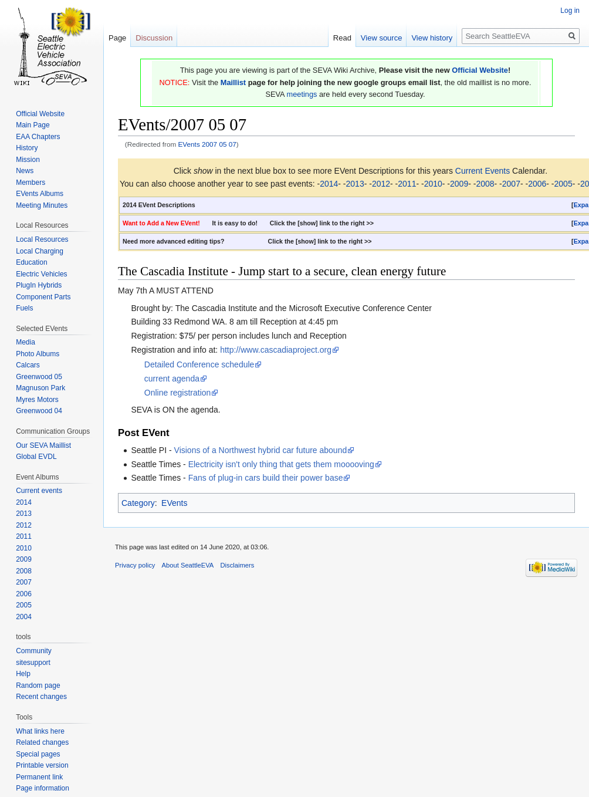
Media (25, 342)
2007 (511, 183)
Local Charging (39, 251)
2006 (537, 183)
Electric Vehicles (41, 274)
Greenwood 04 (39, 411)
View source (381, 37)
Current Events (482, 170)
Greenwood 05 (39, 377)
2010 (433, 183)
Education (31, 262)
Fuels (24, 308)
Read (342, 37)
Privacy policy (135, 565)
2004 (24, 617)
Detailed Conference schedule (199, 364)
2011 (407, 183)
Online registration (177, 392)
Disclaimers (238, 565)
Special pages (38, 754)
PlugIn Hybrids (39, 285)
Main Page (32, 125)
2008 (485, 183)
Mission (28, 160)
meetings (302, 94)
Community (34, 651)
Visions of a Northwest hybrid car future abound (260, 450)
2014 (329, 183)
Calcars (28, 365)
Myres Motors (37, 400)
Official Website (480, 70)
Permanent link (39, 777)
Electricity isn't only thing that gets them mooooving (281, 464)
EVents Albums (39, 194)
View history (431, 37)
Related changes (42, 742)
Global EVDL (36, 456)
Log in (570, 10)
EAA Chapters (38, 137)
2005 (563, 183)
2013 (355, 183)
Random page (38, 685)
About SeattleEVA (188, 565)
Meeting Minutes (41, 205)
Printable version (42, 765)
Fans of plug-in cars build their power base (265, 477)
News (24, 171)
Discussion (154, 37)
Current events (39, 491)
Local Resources (42, 239)
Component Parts (43, 297)
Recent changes (41, 697)
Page (117, 37)
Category (138, 503)
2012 (381, 183)
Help (23, 674)
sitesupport (33, 662)
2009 (459, 183)
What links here (40, 731)
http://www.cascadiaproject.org (275, 349)
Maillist (233, 82)
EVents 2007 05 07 (207, 144)
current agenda (171, 378)
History (27, 148)
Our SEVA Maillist (43, 445)
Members (30, 182)
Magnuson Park (40, 388)
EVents (174, 503)
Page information (42, 788)
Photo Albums (37, 354)
